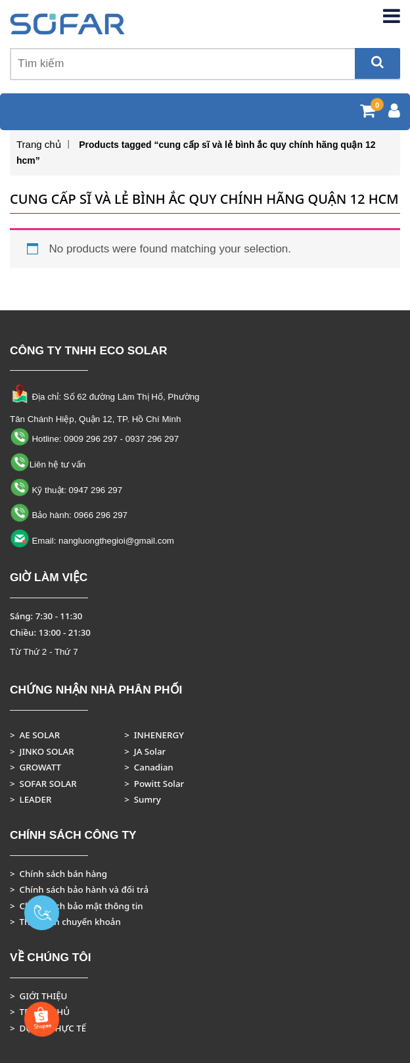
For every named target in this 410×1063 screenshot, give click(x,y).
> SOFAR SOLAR (43, 784)
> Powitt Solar (154, 784)
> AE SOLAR (35, 735)
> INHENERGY (154, 735)
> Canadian (148, 767)
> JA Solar (145, 751)
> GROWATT (35, 767)
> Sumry (142, 799)
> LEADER (30, 799)
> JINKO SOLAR (42, 751)
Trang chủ (38, 144)
